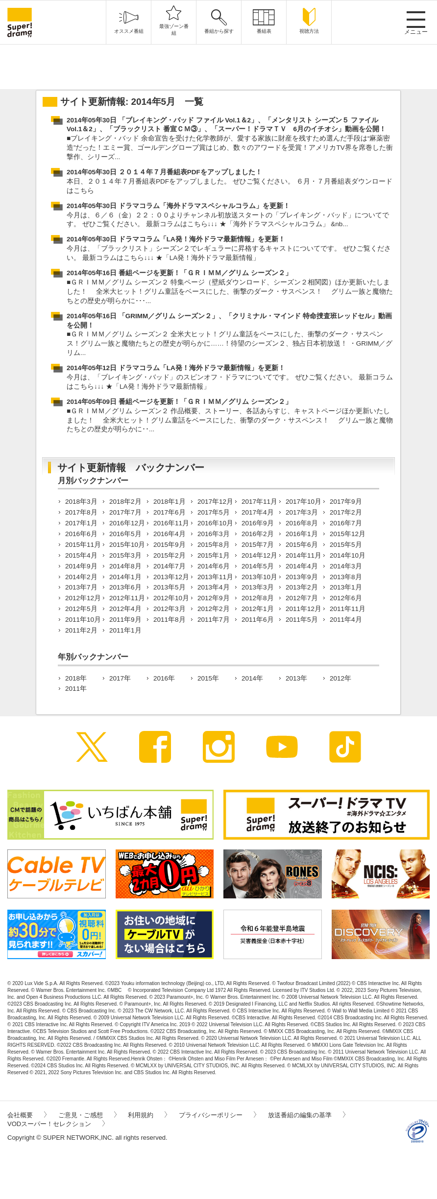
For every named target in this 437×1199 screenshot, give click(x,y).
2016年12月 (127, 523)
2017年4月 (258, 512)
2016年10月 (215, 523)
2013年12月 (171, 577)
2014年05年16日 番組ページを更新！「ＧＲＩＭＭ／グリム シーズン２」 (179, 273)
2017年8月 (81, 512)
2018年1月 (169, 501)
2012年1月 (258, 608)
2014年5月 (258, 566)
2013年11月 (215, 577)
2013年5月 (169, 587)
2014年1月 (125, 577)
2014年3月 (346, 566)
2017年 (120, 678)
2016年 (164, 678)
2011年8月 (169, 619)
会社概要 (27, 1115)
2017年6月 (169, 512)
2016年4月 (169, 534)
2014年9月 (81, 566)
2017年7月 (125, 512)
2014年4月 (302, 566)
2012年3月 (169, 608)
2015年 (208, 678)
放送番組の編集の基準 (306, 1115)
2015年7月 (258, 544)
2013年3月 (258, 587)
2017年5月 (213, 512)
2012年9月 (213, 598)
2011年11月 (347, 608)
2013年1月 (346, 587)
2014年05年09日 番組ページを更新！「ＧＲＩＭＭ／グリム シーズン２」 (179, 401)
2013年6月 (125, 587)
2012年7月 (302, 598)
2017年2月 (346, 512)
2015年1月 (213, 555)
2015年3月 (125, 555)
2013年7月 (81, 587)
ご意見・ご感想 (87, 1115)
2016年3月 (213, 534)
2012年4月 (125, 608)
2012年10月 (171, 598)
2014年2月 (81, 577)
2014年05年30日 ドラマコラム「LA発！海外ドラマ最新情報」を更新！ (176, 239)
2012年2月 (213, 608)
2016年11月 (171, 523)
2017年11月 (259, 501)
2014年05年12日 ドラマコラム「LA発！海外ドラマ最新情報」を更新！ (176, 368)
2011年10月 (83, 619)
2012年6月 (346, 598)
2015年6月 (302, 544)
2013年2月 (302, 587)
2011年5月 (302, 619)
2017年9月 (346, 501)
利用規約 (147, 1115)
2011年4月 (346, 619)
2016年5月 (125, 534)
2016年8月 (302, 523)
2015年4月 (81, 555)
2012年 (340, 678)
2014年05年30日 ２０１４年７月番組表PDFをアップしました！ (164, 172)
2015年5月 (346, 544)
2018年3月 (81, 501)
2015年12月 (347, 534)
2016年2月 (258, 534)
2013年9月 (302, 577)
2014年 (252, 678)
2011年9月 (125, 619)
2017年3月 (302, 512)
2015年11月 (83, 544)
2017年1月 (81, 523)
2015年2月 (169, 555)
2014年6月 (213, 566)
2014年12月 (259, 555)
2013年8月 (346, 577)
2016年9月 (258, 523)
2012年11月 (127, 598)
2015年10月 (127, 544)
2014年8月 (125, 566)
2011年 (76, 688)
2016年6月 (81, 534)
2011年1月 (125, 630)
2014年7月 (169, 566)
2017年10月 (303, 501)
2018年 (76, 678)
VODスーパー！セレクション (56, 1124)
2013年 (296, 678)
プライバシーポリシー (217, 1115)
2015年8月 (213, 544)
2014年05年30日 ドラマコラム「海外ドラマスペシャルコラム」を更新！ (178, 206)
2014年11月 (303, 555)
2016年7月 (346, 523)
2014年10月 (347, 555)
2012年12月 (83, 598)
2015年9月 (169, 544)
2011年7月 (213, 619)
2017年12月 (215, 501)
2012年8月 (258, 598)
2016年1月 (302, 534)
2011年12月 (303, 608)
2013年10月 (259, 577)
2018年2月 (125, 501)
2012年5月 (81, 608)
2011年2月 (81, 630)
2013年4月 (213, 587)
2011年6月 (258, 619)
